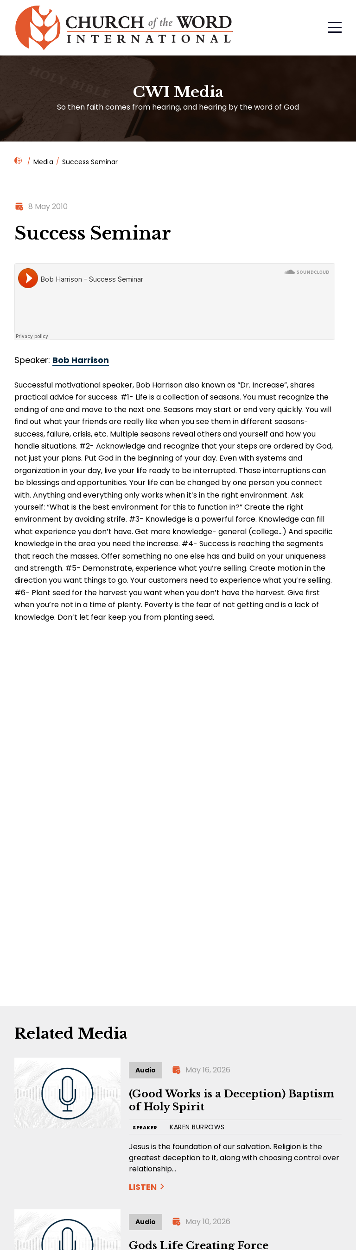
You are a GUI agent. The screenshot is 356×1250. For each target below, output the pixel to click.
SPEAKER (145, 1127)
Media (43, 161)
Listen (143, 1187)
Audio (145, 1070)
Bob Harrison (80, 360)
